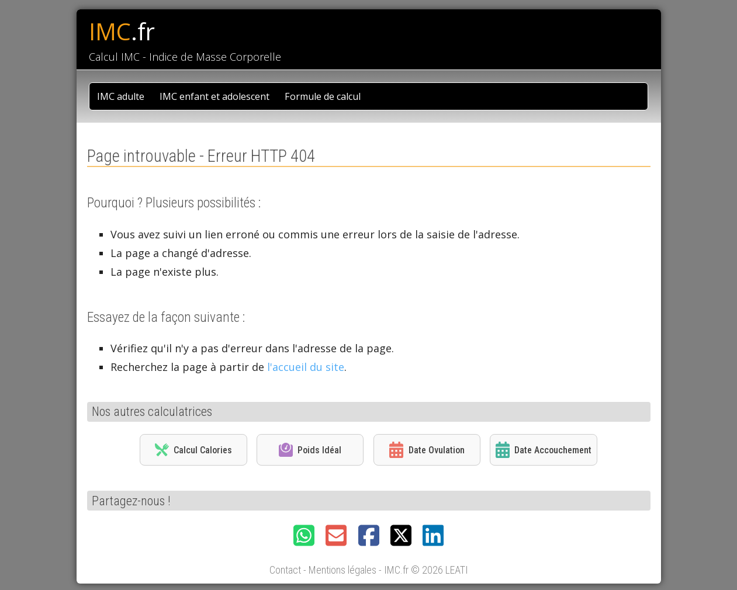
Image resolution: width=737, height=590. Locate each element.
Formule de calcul (323, 96)
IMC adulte (120, 96)
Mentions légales (342, 570)
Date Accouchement (543, 450)
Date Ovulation (426, 450)
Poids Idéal (310, 450)
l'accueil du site (305, 367)
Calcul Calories (193, 449)
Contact (285, 570)
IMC (122, 31)
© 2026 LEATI (439, 570)
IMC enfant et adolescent (214, 96)
